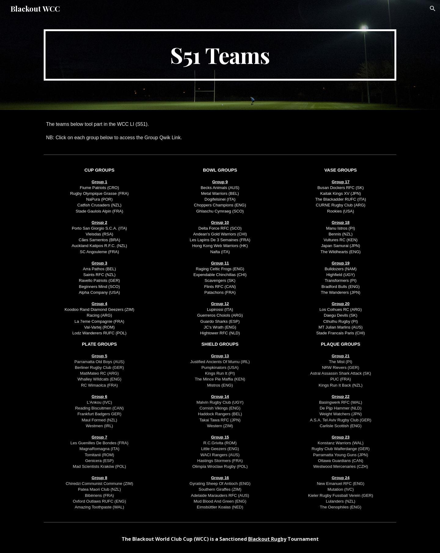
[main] (220, 55)
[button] (432, 8)
